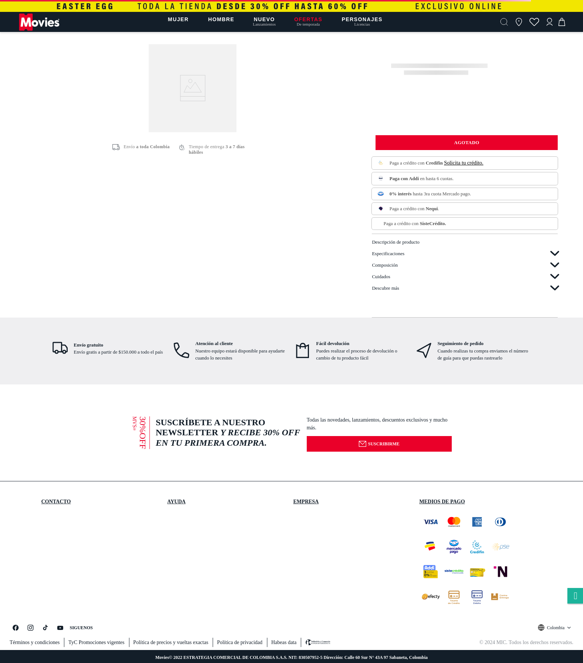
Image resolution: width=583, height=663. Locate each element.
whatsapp (575, 596)
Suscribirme (379, 444)
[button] (504, 22)
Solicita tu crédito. (463, 163)
